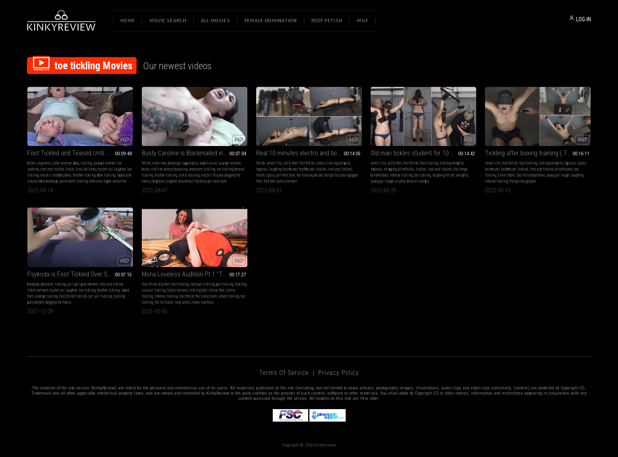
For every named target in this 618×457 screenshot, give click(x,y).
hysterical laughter (112, 169)
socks (581, 163)
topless (262, 169)
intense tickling (401, 175)
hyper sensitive (115, 181)
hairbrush (290, 169)
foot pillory (332, 175)
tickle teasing (189, 175)
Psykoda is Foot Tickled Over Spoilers (76, 274)
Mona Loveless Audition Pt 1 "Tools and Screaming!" (194, 274)
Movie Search (168, 20)
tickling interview (89, 181)
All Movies (215, 20)
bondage (174, 163)
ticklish (81, 169)
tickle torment (37, 290)
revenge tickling (46, 296)
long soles (182, 302)
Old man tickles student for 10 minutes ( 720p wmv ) (423, 153)
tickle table (506, 175)
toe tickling (225, 169)
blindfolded (379, 175)
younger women (104, 163)
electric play (265, 175)
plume (531, 181)
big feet (164, 284)
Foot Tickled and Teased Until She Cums (80, 153)
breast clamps (418, 181)
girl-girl (73, 284)
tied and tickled (52, 169)
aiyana (400, 181)
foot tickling (429, 163)
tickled (321, 169)
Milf (362, 20)
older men (159, 163)
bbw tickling (106, 175)
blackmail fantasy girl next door (203, 181)
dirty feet (291, 163)
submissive (208, 163)
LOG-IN (583, 19)
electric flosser (212, 175)
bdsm (31, 163)
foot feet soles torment (280, 181)
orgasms (44, 163)
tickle (70, 169)
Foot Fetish (326, 20)
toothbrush (306, 169)
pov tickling (224, 284)
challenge (460, 169)
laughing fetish (443, 175)
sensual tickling (203, 284)
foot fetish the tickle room (198, 296)
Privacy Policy (338, 373)
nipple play (190, 163)
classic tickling (154, 290)
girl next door (285, 175)
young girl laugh (382, 181)
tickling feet (198, 290)
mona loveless (203, 302)
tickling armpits (338, 163)
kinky (92, 169)
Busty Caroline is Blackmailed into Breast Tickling (194, 153)
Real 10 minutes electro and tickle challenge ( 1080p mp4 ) (309, 153)
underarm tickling (202, 169)
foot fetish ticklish (73, 296)
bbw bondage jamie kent (57, 181)
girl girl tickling (100, 296)
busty (145, 169)
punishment (89, 284)
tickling (86, 163)
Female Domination (271, 20)
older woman (62, 163)
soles (320, 163)
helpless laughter (164, 181)
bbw (76, 163)
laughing (275, 169)
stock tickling (229, 296)
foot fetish (307, 163)
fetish (146, 163)
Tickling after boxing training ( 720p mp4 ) (538, 153)
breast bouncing (175, 169)
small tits (274, 163)
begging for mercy (58, 302)
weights (462, 175)
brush (319, 175)
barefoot (47, 284)
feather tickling (84, 175)
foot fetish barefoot (530, 175)
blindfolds (406, 169)
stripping (390, 169)
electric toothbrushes (55, 175)
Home (127, 20)
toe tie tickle (164, 302)
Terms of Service (284, 373)
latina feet (216, 290)
